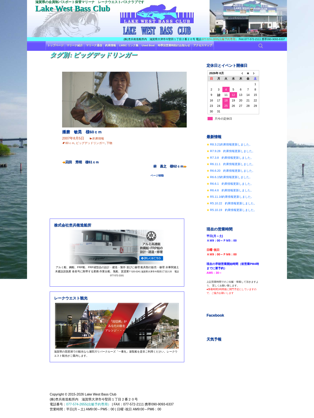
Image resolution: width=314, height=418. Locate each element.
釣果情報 (110, 45)
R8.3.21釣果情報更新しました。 (231, 144)
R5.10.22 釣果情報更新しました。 (233, 203)
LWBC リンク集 (128, 45)
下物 (109, 143)
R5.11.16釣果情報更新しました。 (232, 196)
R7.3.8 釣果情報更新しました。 (231, 157)
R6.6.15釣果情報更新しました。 (231, 177)
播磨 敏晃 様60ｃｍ (82, 132)
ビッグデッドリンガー (90, 143)
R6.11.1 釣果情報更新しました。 (232, 164)
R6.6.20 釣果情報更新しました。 (232, 170)
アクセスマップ (202, 45)
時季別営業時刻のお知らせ (174, 45)
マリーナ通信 (94, 45)
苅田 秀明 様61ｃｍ (82, 162)
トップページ (55, 45)
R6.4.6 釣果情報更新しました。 (231, 190)
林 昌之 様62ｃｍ (168, 166)
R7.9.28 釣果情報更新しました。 (232, 151)
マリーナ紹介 (75, 45)
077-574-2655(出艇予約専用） (220, 39)
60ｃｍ (69, 143)
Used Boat (148, 45)
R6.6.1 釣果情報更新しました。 (231, 183)
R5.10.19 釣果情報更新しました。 (233, 210)
